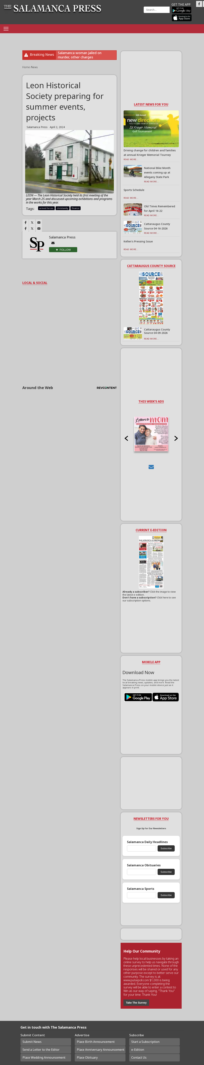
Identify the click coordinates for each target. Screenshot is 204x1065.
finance (75, 208)
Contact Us (139, 1057)
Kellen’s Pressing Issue (138, 241)
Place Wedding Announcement (44, 1057)
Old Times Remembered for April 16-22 (159, 208)
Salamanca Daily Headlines (147, 842)
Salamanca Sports (140, 889)
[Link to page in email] (39, 222)
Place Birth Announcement (96, 1042)
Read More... (131, 159)
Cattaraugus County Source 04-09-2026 (157, 331)
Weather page (125, 14)
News (34, 67)
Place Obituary (87, 1057)
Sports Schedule (134, 190)
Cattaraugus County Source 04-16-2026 (157, 226)
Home (26, 67)
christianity (62, 208)
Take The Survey (136, 1002)
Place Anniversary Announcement (100, 1050)
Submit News (32, 1042)
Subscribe (166, 848)
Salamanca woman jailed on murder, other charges (79, 55)
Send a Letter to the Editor (41, 1050)
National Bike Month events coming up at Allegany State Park (157, 172)
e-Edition (137, 1050)
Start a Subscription (145, 1042)
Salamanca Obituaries (144, 865)
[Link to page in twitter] (32, 222)
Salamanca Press (37, 127)
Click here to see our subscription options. (149, 599)
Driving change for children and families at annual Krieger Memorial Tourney (150, 153)
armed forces (46, 208)
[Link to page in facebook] (26, 222)
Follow (65, 249)
